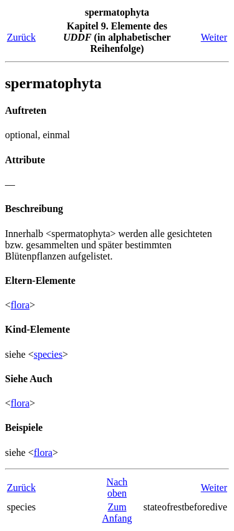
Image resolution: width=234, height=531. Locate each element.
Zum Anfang (117, 512)
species (48, 354)
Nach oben (117, 487)
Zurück (21, 37)
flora (20, 305)
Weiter (214, 37)
